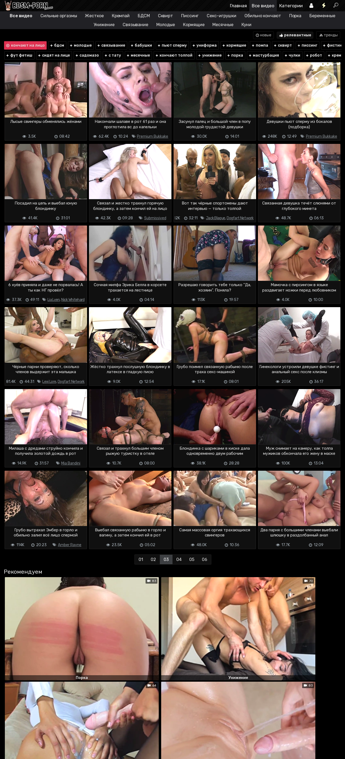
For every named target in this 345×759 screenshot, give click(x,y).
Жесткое (94, 15)
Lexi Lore (49, 381)
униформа (204, 45)
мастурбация (263, 55)
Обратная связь (59, 739)
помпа (259, 45)
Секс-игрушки (221, 15)
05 (191, 559)
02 (153, 559)
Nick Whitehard (72, 299)
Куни (247, 24)
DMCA (12, 739)
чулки (292, 55)
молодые (80, 45)
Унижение (104, 24)
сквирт (282, 45)
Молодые (165, 24)
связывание (111, 45)
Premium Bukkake (152, 136)
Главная (238, 5)
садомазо (87, 55)
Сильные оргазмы (58, 15)
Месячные (222, 24)
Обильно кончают (262, 15)
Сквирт (165, 15)
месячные (138, 55)
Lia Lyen (53, 299)
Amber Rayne (69, 545)
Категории (291, 5)
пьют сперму (172, 45)
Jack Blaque (215, 218)
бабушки (141, 45)
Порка (295, 15)
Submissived (155, 218)
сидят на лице (53, 55)
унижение (210, 55)
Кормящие (193, 24)
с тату (112, 55)
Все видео (263, 5)
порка (235, 55)
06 (204, 559)
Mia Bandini (70, 463)
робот (313, 55)
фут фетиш (19, 55)
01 (141, 559)
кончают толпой (173, 55)
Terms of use (31, 739)
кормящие (234, 45)
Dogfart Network (240, 218)
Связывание (135, 24)
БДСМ (144, 15)
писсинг (307, 45)
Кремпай (121, 15)
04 (179, 559)
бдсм (57, 45)
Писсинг (190, 15)
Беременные (322, 15)
